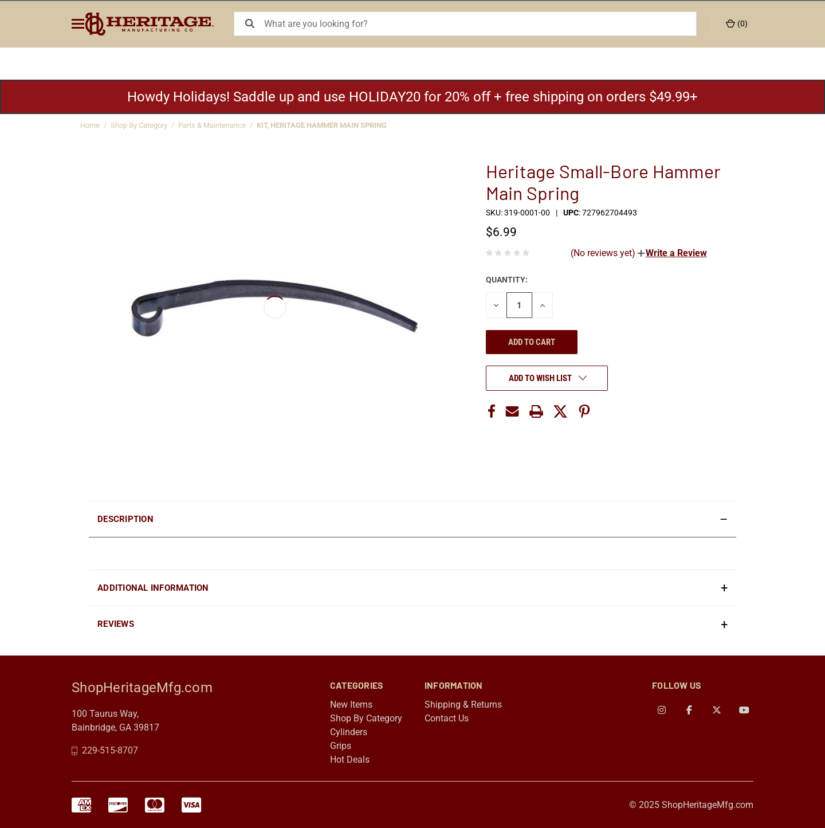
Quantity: (507, 279)
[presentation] (412, 553)
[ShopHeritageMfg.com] (163, 24)
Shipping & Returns (463, 704)
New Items (351, 704)
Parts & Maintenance (212, 125)
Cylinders (348, 732)
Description (125, 519)
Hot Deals (350, 759)
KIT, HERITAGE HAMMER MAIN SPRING (322, 125)
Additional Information (153, 588)
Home (90, 125)
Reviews (115, 624)
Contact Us (447, 718)
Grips (340, 745)
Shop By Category (139, 125)
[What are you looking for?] (485, 24)
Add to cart (531, 342)
